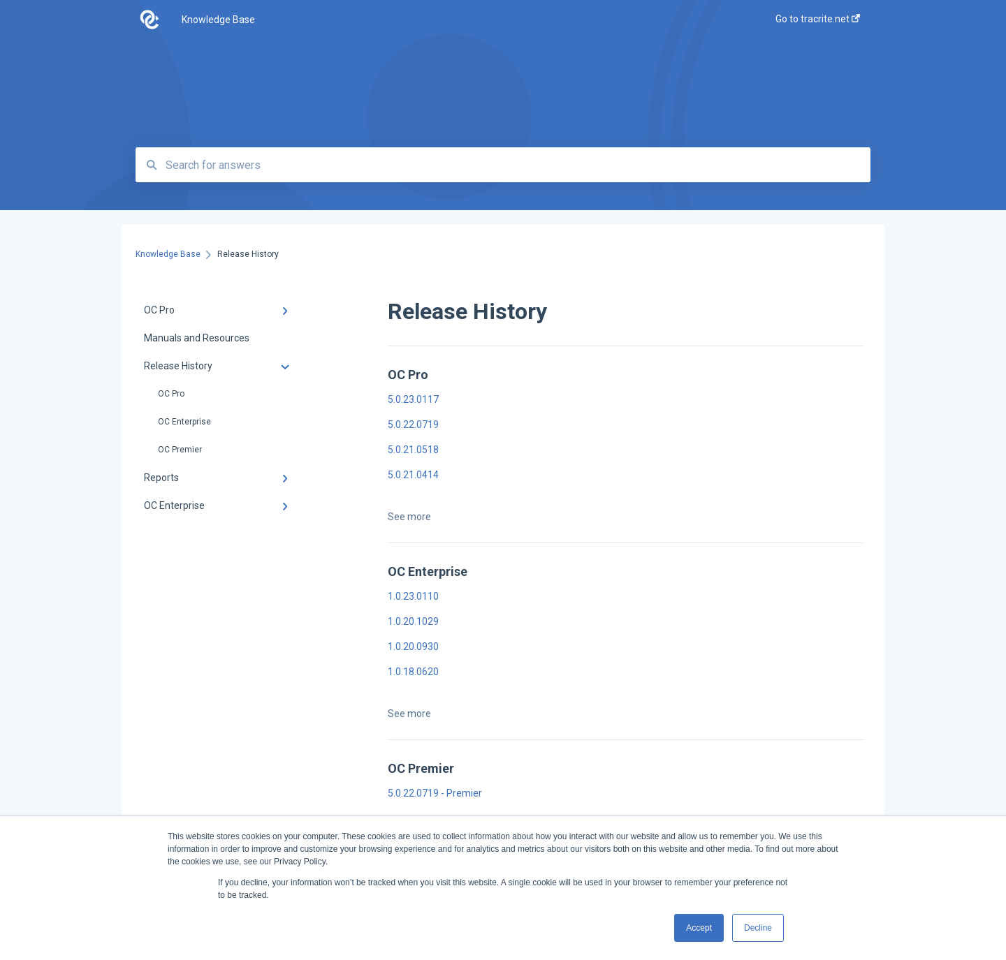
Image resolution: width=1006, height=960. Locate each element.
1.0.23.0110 (413, 596)
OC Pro (171, 394)
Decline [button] (758, 928)
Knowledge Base (218, 19)
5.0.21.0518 (413, 449)
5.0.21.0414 (413, 474)
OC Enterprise (184, 422)
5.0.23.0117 (413, 399)
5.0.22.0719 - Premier (435, 793)
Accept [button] (699, 928)
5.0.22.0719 (413, 424)
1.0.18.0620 (413, 671)
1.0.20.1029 (413, 621)
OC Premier (180, 450)
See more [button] (409, 516)
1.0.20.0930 (413, 646)
